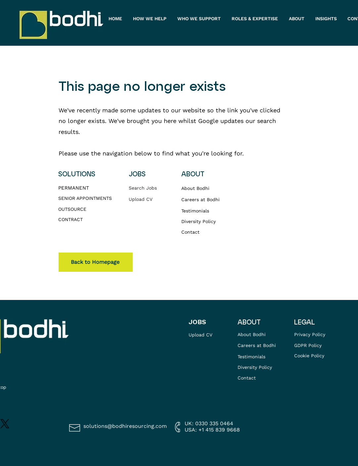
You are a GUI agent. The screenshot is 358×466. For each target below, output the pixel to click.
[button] (297, 18)
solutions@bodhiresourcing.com (125, 426)
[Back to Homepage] (96, 262)
